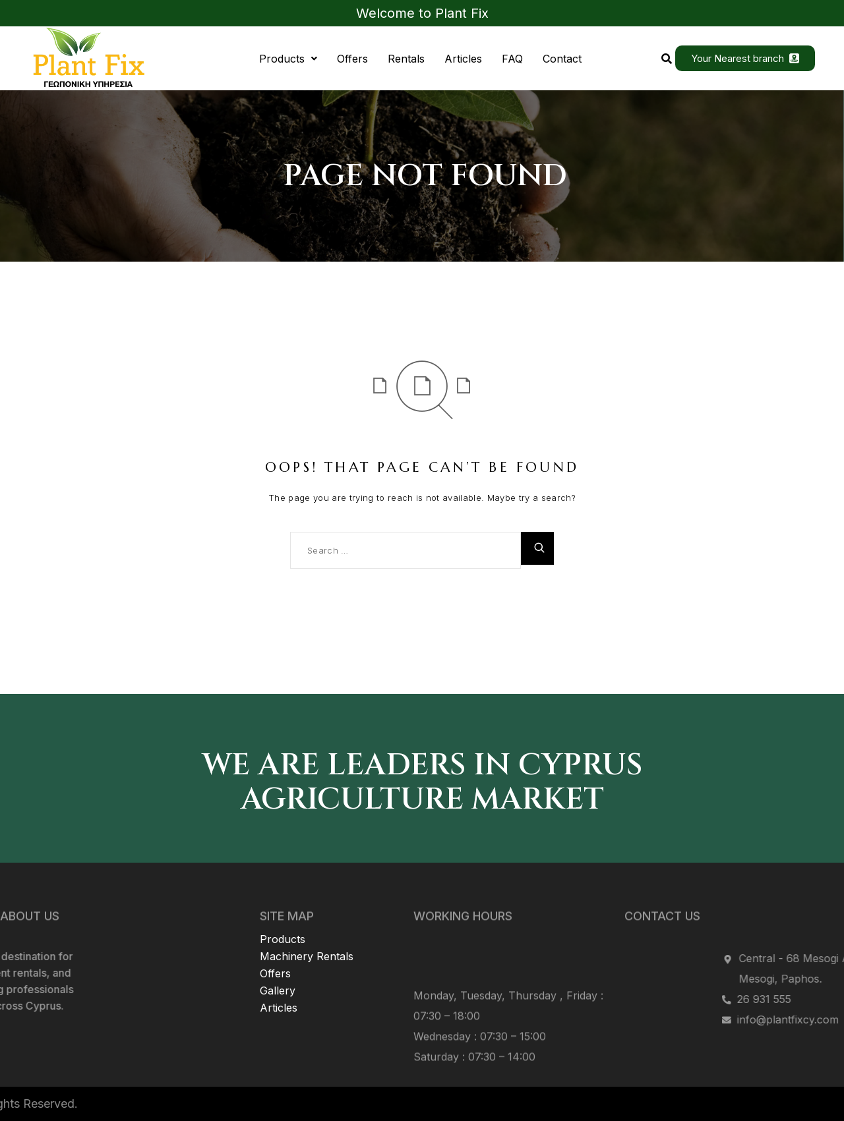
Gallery (277, 955)
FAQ (512, 58)
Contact (562, 58)
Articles (463, 58)
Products (288, 58)
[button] (288, 58)
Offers (352, 58)
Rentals (406, 58)
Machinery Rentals (306, 921)
